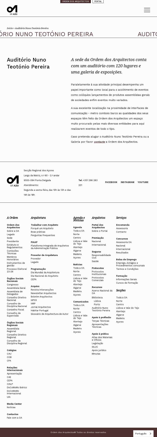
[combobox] (143, 433)
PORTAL (98, 1)
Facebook (111, 182)
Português (140, 433)
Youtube (143, 182)
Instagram (127, 182)
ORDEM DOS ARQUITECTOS (75, 1)
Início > (11, 28)
